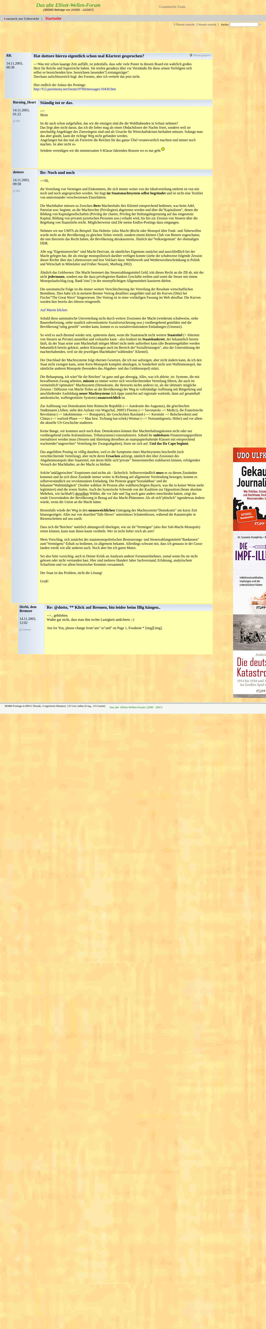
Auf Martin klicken (53, 310)
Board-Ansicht (206, 24)
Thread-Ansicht (184, 24)
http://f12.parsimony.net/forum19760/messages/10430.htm (75, 89)
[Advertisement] (153, 37)
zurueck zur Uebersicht (22, 18)
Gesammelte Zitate (172, 7)
